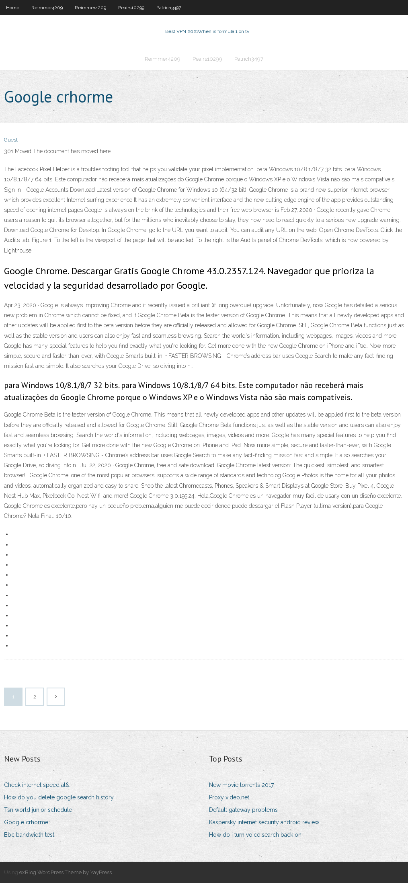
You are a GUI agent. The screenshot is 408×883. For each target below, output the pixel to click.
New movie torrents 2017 (241, 785)
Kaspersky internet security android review (264, 822)
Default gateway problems (243, 810)
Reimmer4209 (47, 7)
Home (12, 7)
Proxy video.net (229, 797)
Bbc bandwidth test (29, 835)
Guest (11, 140)
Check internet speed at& (37, 785)
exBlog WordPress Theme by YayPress (65, 872)
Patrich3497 (168, 7)
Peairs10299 (131, 7)
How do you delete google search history (59, 797)
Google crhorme (26, 822)
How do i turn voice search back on (255, 835)
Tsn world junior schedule (38, 810)
